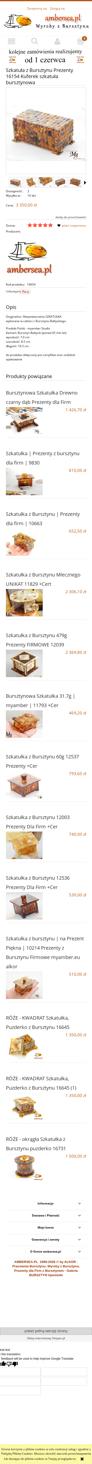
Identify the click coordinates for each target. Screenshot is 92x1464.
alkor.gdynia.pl (34, 1319)
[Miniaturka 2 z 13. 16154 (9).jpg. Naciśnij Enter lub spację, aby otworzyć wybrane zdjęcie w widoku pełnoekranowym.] (31, 182)
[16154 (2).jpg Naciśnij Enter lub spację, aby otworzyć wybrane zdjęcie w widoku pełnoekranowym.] (46, 131)
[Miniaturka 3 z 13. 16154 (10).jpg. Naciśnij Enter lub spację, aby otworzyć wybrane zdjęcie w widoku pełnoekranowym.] (45, 182)
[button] (11, 41)
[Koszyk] (80, 41)
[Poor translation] (12, 1364)
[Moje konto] (57, 41)
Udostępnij (13, 291)
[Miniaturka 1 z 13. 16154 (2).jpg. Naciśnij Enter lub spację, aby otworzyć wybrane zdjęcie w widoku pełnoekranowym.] (16, 182)
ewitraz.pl (49, 1319)
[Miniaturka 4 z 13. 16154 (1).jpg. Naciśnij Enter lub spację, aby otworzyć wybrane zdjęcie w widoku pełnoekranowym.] (60, 182)
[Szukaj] (34, 41)
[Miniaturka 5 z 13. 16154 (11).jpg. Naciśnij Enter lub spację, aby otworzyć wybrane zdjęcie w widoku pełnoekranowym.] (75, 182)
